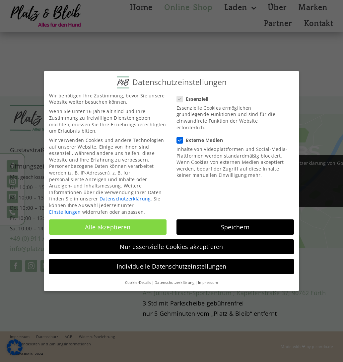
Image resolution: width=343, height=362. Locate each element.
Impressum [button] (208, 282)
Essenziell (195, 98)
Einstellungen (65, 211)
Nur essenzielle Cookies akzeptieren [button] (171, 246)
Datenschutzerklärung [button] (174, 282)
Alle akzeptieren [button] (107, 227)
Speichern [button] (235, 227)
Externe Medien (202, 140)
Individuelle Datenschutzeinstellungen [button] (172, 266)
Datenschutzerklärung (125, 198)
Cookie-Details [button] (138, 282)
